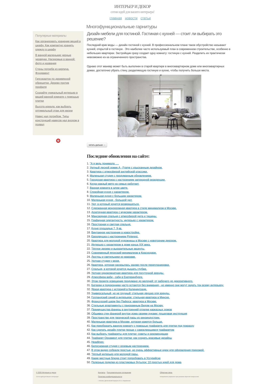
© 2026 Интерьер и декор (46, 373)
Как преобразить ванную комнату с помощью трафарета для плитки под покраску (142, 325)
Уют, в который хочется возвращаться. (115, 204)
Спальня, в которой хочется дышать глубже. (119, 269)
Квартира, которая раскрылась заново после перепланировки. (130, 264)
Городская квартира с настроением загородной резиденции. (127, 179)
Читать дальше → (97, 145)
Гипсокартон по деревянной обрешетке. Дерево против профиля (52, 82)
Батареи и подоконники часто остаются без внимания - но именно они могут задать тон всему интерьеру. (157, 285)
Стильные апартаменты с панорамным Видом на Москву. (127, 305)
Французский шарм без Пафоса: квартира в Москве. (124, 301)
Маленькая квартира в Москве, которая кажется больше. (127, 321)
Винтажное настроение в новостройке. (115, 232)
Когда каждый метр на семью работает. (114, 183)
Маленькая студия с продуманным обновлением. (121, 175)
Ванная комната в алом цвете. (109, 187)
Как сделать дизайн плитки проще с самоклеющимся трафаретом (132, 329)
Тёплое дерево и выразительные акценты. (118, 248)
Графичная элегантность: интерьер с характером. (122, 220)
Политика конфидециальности (110, 377)
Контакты (101, 373)
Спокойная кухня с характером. (109, 191)
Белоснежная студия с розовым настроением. (120, 346)
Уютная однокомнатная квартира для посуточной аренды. (127, 273)
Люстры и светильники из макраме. (113, 256)
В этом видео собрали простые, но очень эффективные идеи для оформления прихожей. (147, 350)
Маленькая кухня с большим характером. (116, 196)
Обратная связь (166, 373)
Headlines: (97, 342)
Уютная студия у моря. (105, 260)
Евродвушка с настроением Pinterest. (114, 236)
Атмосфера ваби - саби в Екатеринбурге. (117, 277)
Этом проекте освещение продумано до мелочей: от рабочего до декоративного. (142, 281)
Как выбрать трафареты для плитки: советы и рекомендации (129, 333)
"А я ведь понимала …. (104, 163)
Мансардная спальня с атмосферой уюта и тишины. (124, 216)
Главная (116, 18)
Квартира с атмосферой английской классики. (119, 171)
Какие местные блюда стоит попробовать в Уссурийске (126, 358)
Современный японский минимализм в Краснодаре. (124, 252)
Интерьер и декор (132, 6)
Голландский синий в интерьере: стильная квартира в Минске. (130, 297)
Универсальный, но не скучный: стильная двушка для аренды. (130, 293)
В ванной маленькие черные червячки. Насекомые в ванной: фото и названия (55, 59)
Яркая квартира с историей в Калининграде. (119, 289)
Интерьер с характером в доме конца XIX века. (121, 244)
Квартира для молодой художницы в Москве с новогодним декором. (134, 240)
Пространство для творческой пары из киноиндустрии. (125, 317)
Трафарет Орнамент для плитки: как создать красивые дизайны (131, 338)
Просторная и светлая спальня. (111, 224)
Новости (131, 18)
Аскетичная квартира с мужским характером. (119, 212)
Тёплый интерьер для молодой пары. (114, 354)
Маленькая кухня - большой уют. (111, 200)
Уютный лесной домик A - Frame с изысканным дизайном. (126, 167)
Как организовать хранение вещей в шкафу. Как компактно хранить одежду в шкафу (58, 45)
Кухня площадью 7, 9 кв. (106, 228)
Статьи (145, 18)
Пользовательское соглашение (119, 373)
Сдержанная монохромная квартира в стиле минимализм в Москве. (134, 208)
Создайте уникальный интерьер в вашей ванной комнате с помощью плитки (57, 96)
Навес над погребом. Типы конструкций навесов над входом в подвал (57, 120)
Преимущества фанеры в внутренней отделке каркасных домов (131, 309)
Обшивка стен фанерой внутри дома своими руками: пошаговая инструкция (139, 313)
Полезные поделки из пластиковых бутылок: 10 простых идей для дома (136, 362)
